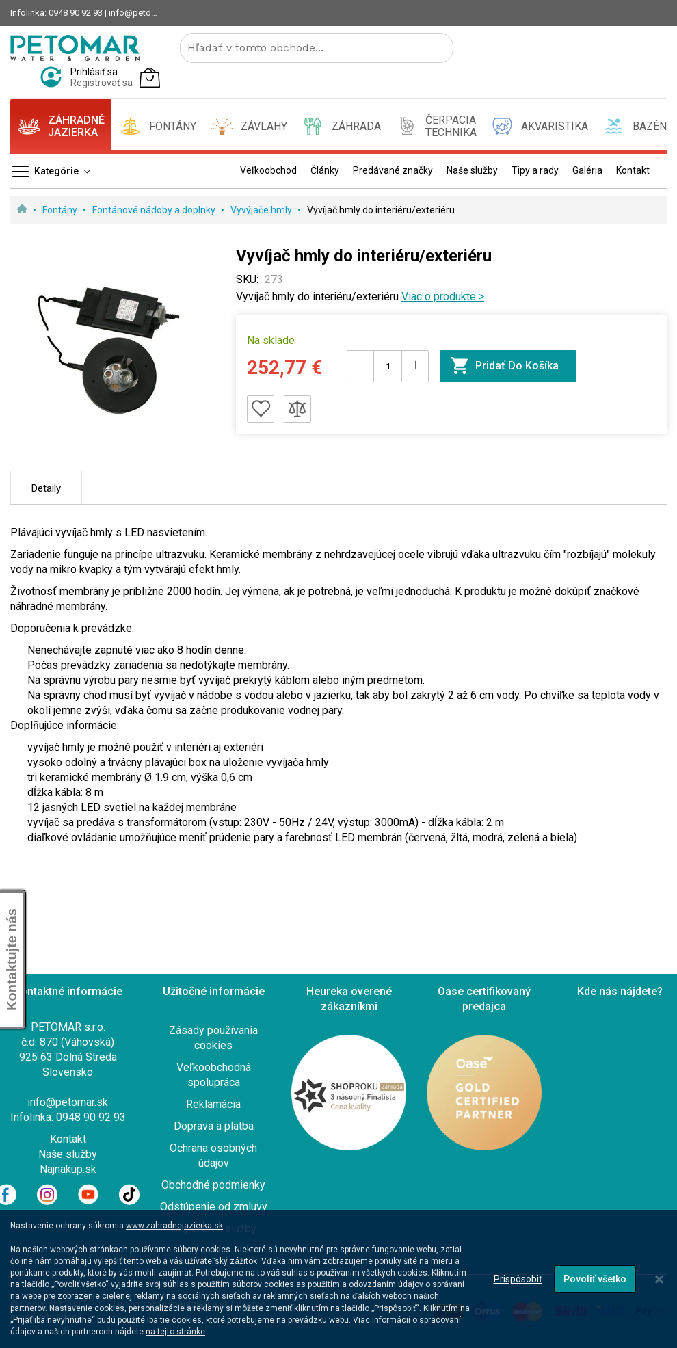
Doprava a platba (214, 1126)
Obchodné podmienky (213, 1184)
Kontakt (68, 1139)
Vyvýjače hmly (262, 209)
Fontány (60, 209)
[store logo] (75, 48)
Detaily (46, 488)
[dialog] (338, 1279)
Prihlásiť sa (94, 71)
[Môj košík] (150, 77)
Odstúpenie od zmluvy (213, 1206)
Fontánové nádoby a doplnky (154, 209)
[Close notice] (659, 1279)
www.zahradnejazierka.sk (174, 1225)
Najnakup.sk (68, 1169)
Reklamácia (213, 1104)
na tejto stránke (175, 1331)
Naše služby (67, 1154)
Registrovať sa (101, 82)
